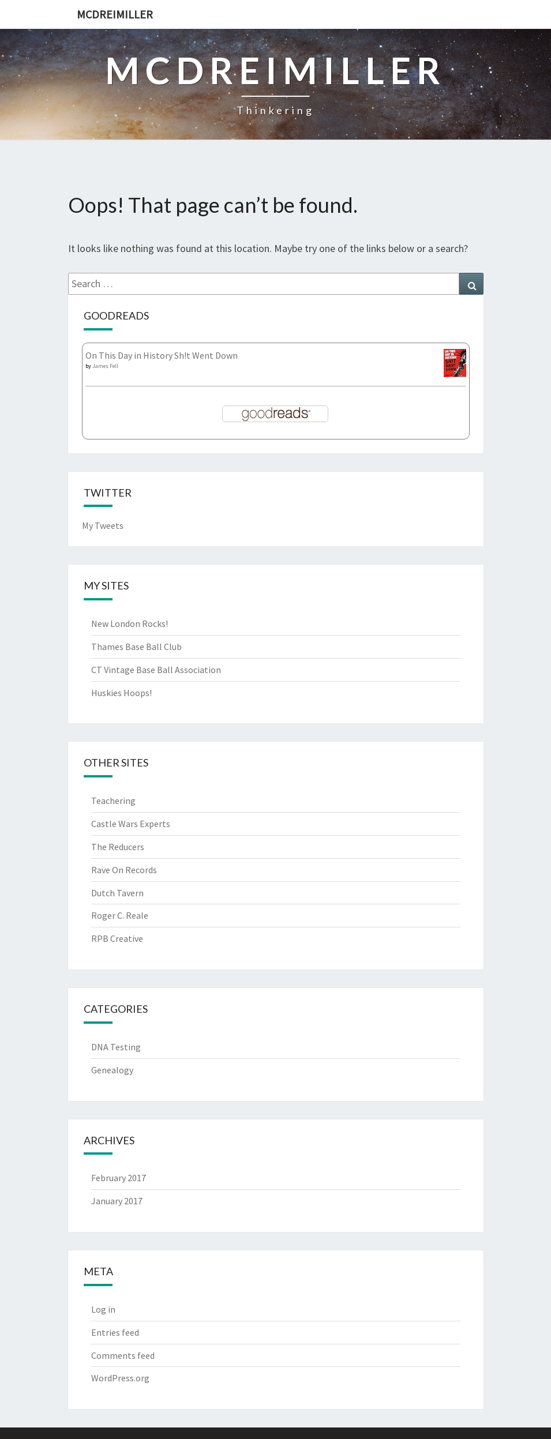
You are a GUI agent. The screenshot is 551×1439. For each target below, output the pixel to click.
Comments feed (123, 1355)
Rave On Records (124, 870)
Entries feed (115, 1332)
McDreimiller (115, 14)
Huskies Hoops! (121, 692)
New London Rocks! (129, 623)
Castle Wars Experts (130, 823)
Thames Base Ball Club (136, 646)
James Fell (105, 366)
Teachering (113, 800)
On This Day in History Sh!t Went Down (161, 355)
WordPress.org (120, 1378)
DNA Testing (116, 1047)
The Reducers (117, 846)
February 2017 (118, 1177)
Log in (103, 1309)
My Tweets (102, 525)
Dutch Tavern (117, 893)
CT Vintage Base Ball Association (156, 669)
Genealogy (112, 1070)
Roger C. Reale (119, 915)
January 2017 (117, 1201)
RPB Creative (117, 938)
